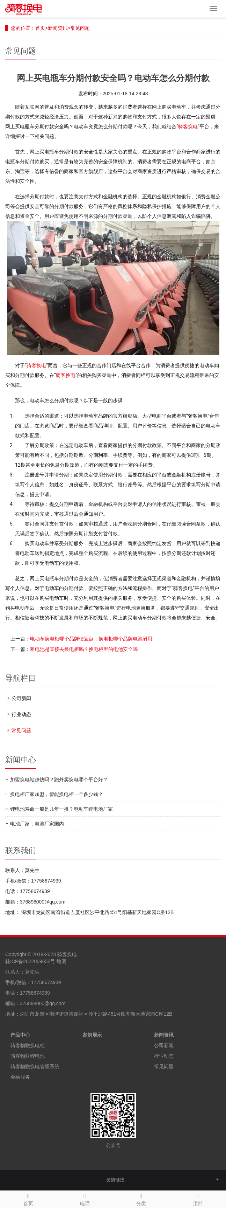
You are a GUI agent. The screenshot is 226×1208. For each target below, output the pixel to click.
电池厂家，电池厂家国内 (37, 823)
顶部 (197, 1198)
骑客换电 (188, 126)
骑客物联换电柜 (27, 1045)
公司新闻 (21, 698)
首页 (40, 28)
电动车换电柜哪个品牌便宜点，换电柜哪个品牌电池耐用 (91, 638)
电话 (85, 1198)
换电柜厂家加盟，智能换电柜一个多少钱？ (56, 794)
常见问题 (80, 28)
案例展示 (92, 1035)
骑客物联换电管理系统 (34, 1066)
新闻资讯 (57, 28)
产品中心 (20, 1035)
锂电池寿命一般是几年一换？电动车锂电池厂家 (61, 809)
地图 (61, 961)
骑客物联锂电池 (27, 1056)
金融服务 (20, 1077)
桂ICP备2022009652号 (30, 961)
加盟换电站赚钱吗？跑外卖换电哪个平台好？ (59, 779)
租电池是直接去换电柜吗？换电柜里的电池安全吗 (84, 649)
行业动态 (21, 714)
